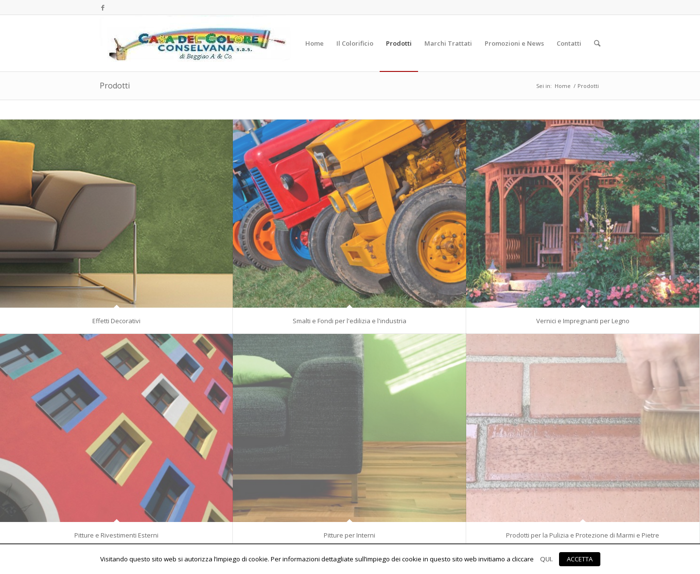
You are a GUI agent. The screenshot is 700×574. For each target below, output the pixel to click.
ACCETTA (580, 559)
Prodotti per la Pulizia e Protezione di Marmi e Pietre (582, 535)
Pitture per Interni (349, 535)
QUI (545, 559)
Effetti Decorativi (116, 320)
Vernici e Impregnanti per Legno (583, 320)
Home (563, 85)
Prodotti (115, 85)
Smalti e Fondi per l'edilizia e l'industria (349, 320)
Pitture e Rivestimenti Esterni (116, 535)
